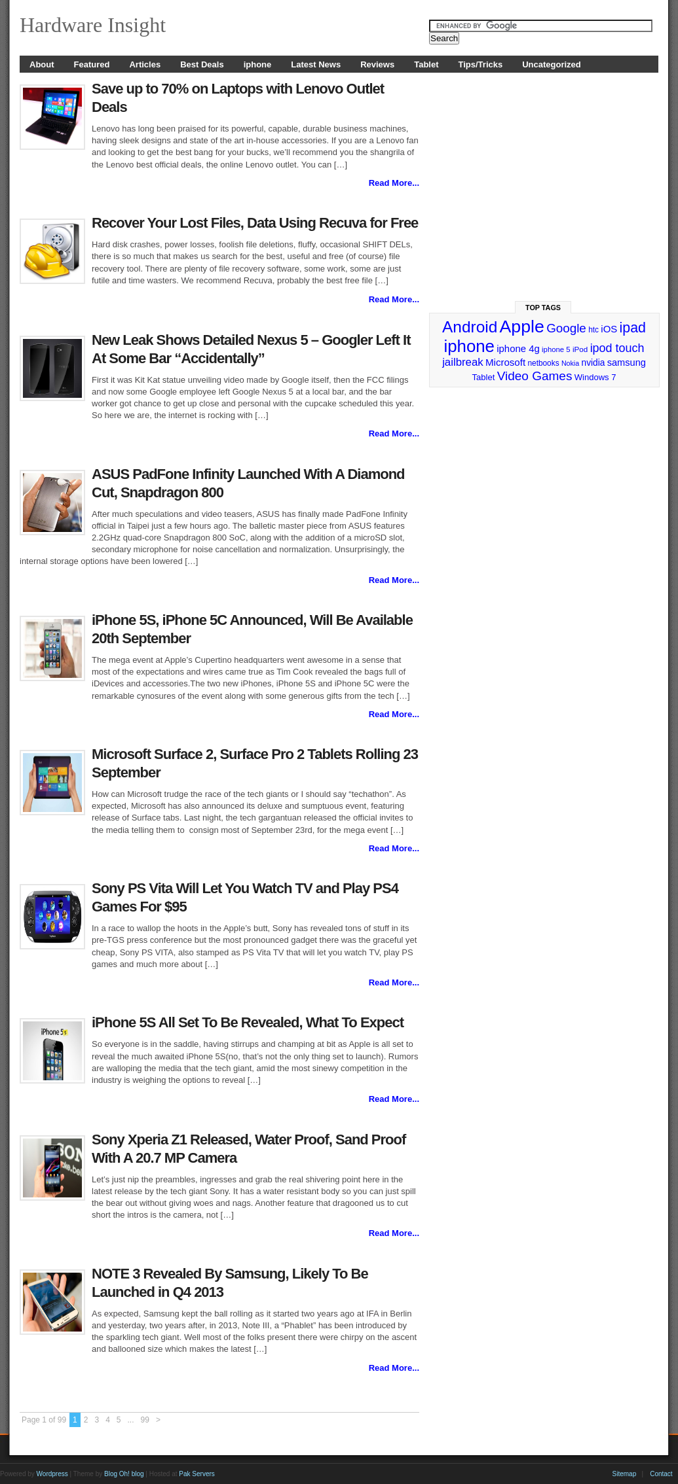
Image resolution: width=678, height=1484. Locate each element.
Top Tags (543, 307)
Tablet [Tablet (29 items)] (483, 377)
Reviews (377, 64)
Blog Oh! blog (124, 1473)
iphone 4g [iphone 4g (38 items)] (518, 348)
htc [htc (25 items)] (593, 329)
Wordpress (52, 1473)
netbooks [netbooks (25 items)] (543, 363)
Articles (144, 64)
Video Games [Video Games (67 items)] (535, 376)
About (41, 64)
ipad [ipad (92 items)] (633, 328)
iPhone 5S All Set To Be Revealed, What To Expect (248, 1022)
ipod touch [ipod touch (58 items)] (617, 348)
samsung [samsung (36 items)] (626, 362)
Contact (661, 1473)
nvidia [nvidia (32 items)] (593, 363)
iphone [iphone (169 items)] (468, 346)
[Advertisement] (544, 181)
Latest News (316, 64)
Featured (92, 64)
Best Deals (201, 64)
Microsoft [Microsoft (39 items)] (505, 362)
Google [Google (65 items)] (566, 328)
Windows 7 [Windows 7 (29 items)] (595, 377)
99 (145, 1419)
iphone (258, 64)
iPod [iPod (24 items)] (580, 349)
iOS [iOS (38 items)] (609, 328)
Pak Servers (196, 1473)
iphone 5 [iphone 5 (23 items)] (556, 349)
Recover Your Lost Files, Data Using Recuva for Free (255, 223)
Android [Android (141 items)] (469, 327)
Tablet (426, 64)
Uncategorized (551, 64)
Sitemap (624, 1473)
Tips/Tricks (481, 64)
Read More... (394, 183)
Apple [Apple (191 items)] (522, 326)
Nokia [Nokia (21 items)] (570, 363)
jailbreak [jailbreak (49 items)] (462, 362)
